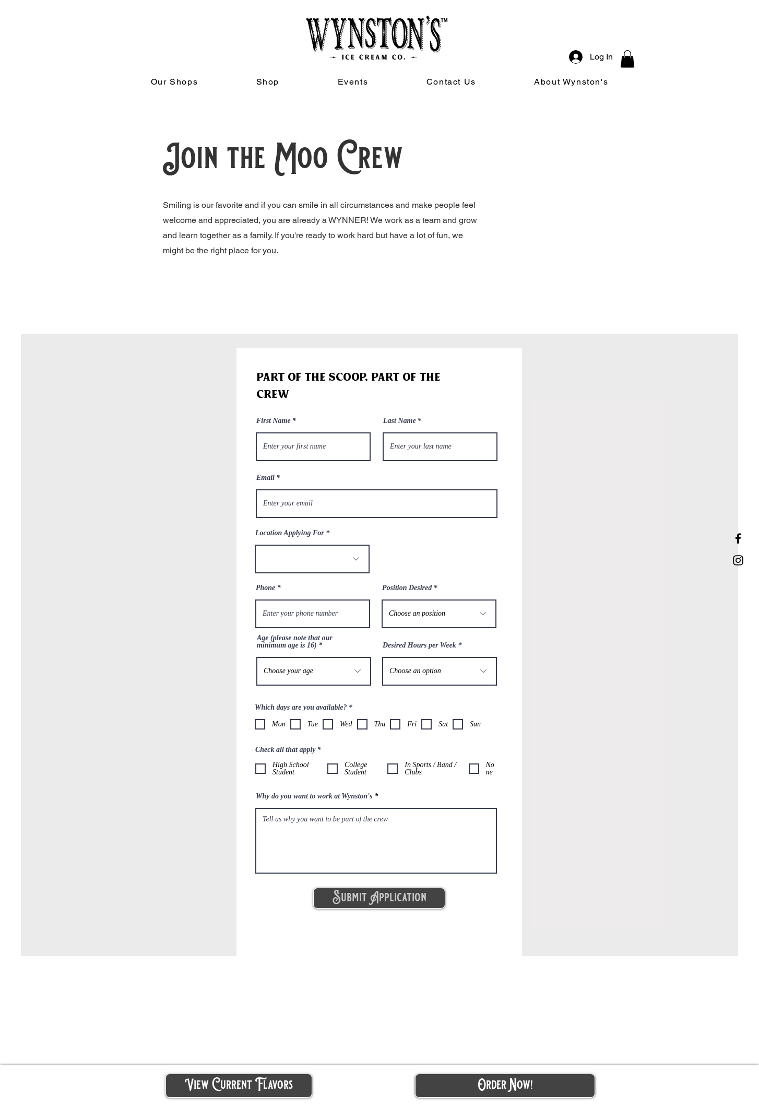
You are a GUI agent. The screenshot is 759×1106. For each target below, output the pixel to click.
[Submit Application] (379, 898)
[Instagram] (738, 560)
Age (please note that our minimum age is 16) (295, 641)
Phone (265, 588)
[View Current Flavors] (238, 1086)
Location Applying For (289, 533)
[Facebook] (738, 538)
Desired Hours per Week (419, 645)
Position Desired (407, 588)
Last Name (399, 421)
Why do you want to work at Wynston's (314, 796)
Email (265, 477)
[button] (627, 58)
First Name (273, 421)
